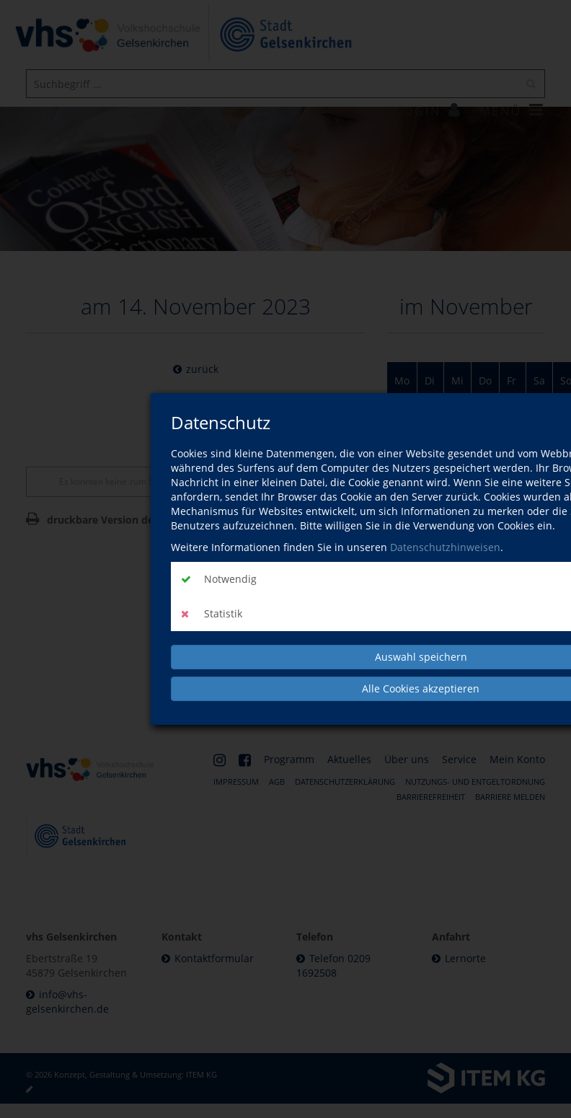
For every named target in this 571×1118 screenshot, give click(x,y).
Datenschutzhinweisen (445, 547)
